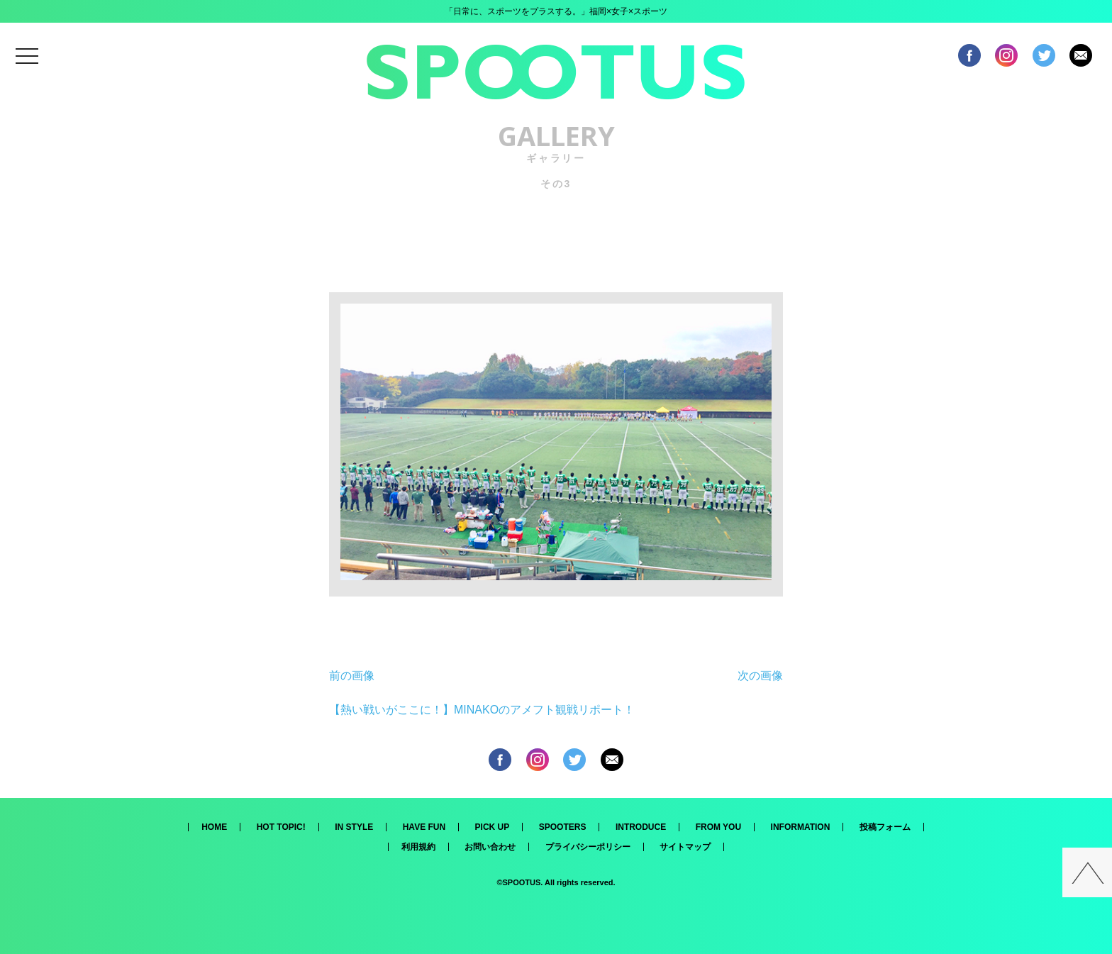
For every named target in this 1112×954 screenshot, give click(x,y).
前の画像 (351, 676)
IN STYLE (354, 827)
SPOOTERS (562, 827)
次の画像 (760, 676)
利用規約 (418, 847)
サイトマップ (685, 847)
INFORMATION (800, 827)
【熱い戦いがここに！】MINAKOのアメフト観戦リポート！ (482, 710)
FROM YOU (718, 827)
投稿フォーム (885, 827)
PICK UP (492, 827)
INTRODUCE (641, 827)
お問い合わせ (490, 847)
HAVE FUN (424, 827)
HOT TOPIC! (281, 827)
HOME (214, 827)
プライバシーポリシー (587, 847)
